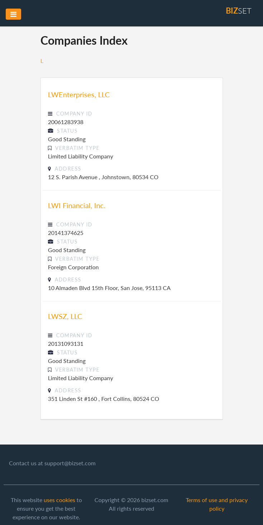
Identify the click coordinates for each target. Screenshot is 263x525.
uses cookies (59, 499)
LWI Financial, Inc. (77, 205)
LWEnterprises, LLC (78, 94)
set (239, 10)
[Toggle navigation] (13, 14)
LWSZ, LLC (65, 316)
